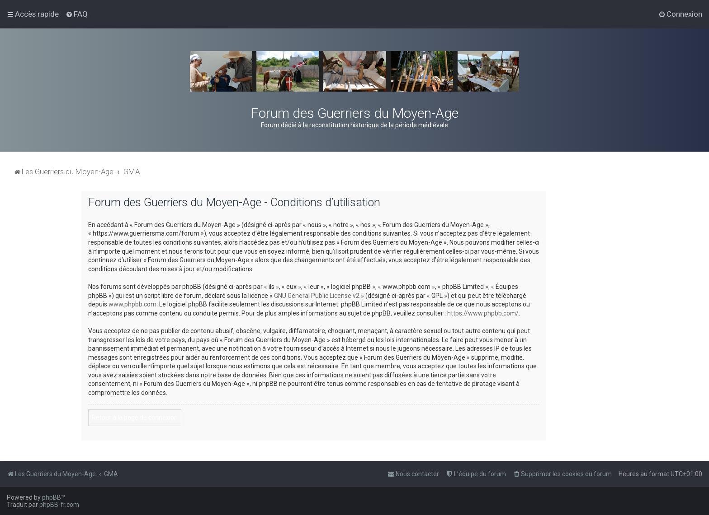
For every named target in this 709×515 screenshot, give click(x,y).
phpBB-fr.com (59, 504)
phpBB (51, 497)
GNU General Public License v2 (316, 295)
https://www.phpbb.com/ (483, 313)
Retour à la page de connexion (135, 417)
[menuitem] (77, 14)
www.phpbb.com (132, 304)
